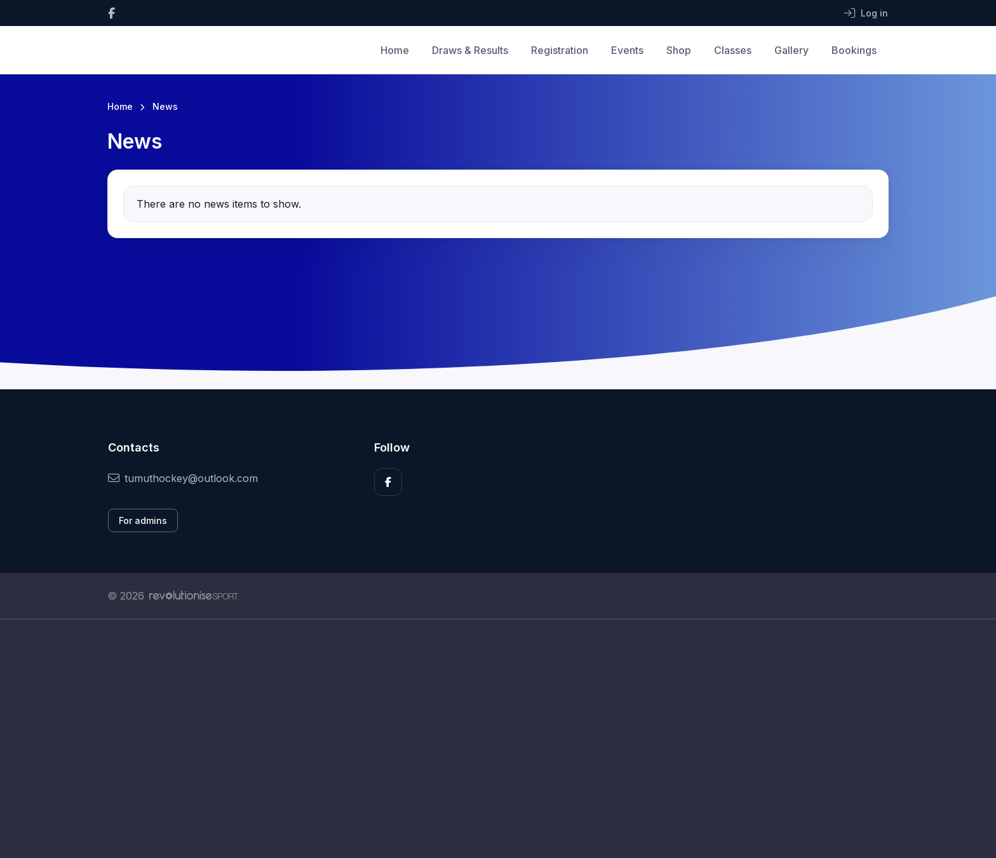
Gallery (791, 50)
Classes (732, 50)
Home (394, 50)
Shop (678, 50)
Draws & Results (470, 50)
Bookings (854, 50)
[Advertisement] (488, 739)
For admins (143, 520)
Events (627, 50)
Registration (559, 50)
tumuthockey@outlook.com (183, 478)
